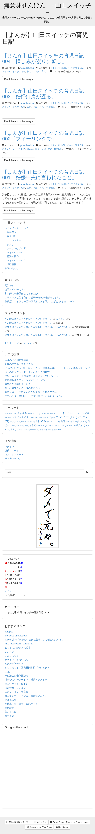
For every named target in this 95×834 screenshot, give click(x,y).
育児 (44, 71)
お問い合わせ (12, 268)
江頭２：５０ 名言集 (16, 691)
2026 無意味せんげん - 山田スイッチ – (26, 822)
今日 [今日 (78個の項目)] (41, 421)
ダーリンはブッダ (16, 248)
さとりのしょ (12, 655)
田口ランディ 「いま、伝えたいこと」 (27, 695)
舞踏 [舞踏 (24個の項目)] (22, 429)
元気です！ (10, 285)
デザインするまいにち (16, 659)
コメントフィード (14, 454)
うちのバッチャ (15, 252)
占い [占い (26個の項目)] (56, 421)
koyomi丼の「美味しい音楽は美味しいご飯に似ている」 (34, 639)
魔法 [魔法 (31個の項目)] (57, 430)
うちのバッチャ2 (16, 260)
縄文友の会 (10, 699)
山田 (23, 71)
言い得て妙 (10, 711)
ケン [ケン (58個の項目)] (84, 413)
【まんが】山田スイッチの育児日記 (66, 68)
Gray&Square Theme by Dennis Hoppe (69, 822)
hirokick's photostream (16, 635)
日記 (37, 71)
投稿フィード (12, 450)
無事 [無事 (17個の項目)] (57, 425)
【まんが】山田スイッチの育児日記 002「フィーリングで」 (45, 135)
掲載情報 (11, 264)
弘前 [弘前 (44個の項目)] (82, 421)
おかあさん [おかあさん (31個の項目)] (33, 413)
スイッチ (6, 71)
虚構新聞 (9, 707)
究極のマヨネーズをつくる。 (20, 364)
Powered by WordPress (39, 827)
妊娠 (23, 187)
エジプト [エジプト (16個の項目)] (75, 413)
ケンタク (9, 651)
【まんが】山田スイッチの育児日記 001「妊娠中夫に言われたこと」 (45, 174)
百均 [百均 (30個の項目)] (64, 426)
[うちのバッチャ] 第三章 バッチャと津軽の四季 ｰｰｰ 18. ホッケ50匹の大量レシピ (47, 368)
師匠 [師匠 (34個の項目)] (74, 421)
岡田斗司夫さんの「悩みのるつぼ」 (23, 388)
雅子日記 (9, 715)
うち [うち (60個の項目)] (22, 413)
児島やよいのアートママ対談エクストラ (26, 679)
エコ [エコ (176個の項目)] (63, 413)
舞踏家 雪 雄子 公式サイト (21, 703)
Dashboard (62, 827)
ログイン (9, 446)
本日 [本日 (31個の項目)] (44, 426)
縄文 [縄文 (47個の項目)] (80, 425)
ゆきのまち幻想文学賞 (16, 360)
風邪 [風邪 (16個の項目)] (50, 429)
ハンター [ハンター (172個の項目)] (66, 417)
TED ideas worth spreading (19, 643)
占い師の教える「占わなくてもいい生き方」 (28, 319)
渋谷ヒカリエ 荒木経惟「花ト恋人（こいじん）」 (32, 376)
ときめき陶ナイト (14, 663)
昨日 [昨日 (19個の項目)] (21, 425)
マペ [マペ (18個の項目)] (20, 421)
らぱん (8, 671)
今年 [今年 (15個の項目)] (32, 421)
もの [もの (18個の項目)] (43, 413)
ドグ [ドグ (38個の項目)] (51, 417)
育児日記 (50, 107)
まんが (16, 71)
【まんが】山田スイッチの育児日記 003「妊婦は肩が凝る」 (45, 93)
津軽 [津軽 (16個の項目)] (51, 425)
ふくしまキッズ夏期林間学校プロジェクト (27, 667)
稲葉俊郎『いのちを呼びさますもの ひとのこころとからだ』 (38, 327)
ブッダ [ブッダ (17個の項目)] (13, 421)
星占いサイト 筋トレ (16, 683)
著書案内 (11, 232)
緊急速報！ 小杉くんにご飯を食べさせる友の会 (31, 392)
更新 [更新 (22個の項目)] (28, 425)
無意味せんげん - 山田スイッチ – (47, 9)
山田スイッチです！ (15, 289)
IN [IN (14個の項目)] (6, 413)
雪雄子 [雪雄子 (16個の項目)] (35, 429)
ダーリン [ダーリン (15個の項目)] (42, 417)
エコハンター (14, 240)
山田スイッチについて (16, 228)
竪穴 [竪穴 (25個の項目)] (72, 425)
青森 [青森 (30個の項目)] (43, 430)
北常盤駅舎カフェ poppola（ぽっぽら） (27, 380)
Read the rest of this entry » (18, 79)
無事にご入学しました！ (18, 384)
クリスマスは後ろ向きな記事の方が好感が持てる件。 (33, 297)
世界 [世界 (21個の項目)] (26, 421)
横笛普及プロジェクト (16, 687)
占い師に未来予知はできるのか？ (22, 293)
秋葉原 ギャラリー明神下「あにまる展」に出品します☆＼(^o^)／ (40, 301)
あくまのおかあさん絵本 (18, 647)
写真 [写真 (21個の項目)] (49, 421)
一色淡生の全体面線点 (16, 675)
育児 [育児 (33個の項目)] (14, 430)
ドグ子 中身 (12, 343)
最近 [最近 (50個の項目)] (35, 425)
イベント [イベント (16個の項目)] (51, 413)
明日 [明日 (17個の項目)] (14, 425)
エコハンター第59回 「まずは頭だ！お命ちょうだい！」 (35, 396)
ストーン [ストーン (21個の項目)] (33, 417)
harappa (9, 631)
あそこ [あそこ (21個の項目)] (12, 413)
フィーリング (19, 149)
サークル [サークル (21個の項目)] (9, 417)
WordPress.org (12, 458)
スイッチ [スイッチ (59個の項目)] (21, 417)
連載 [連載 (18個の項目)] (29, 429)
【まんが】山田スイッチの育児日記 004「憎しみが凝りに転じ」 (45, 58)
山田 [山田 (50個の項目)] (65, 421)
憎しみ (30, 71)
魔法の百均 (13, 256)
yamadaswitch (27, 68)
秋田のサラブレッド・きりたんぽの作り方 (27, 372)
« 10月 (8, 591)
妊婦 (23, 107)
